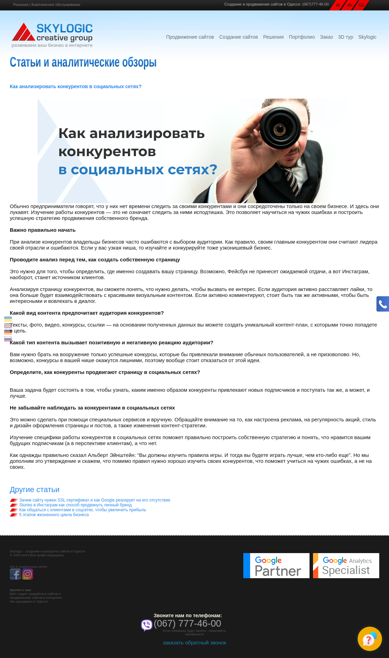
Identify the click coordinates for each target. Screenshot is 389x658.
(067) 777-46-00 (187, 623)
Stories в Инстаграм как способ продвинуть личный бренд (71, 505)
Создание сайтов (238, 37)
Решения (21, 5)
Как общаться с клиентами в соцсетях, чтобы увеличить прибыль (78, 509)
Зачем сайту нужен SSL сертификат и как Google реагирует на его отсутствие (90, 500)
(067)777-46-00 (315, 4)
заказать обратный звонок (194, 642)
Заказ (326, 37)
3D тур (345, 37)
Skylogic (367, 37)
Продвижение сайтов (190, 37)
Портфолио (302, 37)
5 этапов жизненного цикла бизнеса (49, 514)
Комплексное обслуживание (55, 5)
